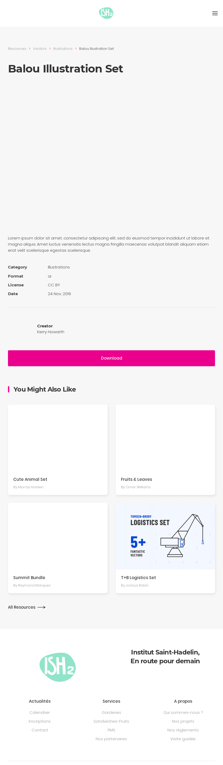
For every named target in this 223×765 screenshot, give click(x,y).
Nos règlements (183, 730)
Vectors (40, 48)
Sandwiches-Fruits (111, 721)
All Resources (21, 607)
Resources (17, 48)
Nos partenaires (111, 739)
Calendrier (40, 712)
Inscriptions (40, 721)
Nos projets (183, 721)
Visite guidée (183, 739)
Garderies (111, 712)
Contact (40, 730)
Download (111, 358)
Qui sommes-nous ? (183, 712)
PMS (111, 730)
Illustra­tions (63, 48)
